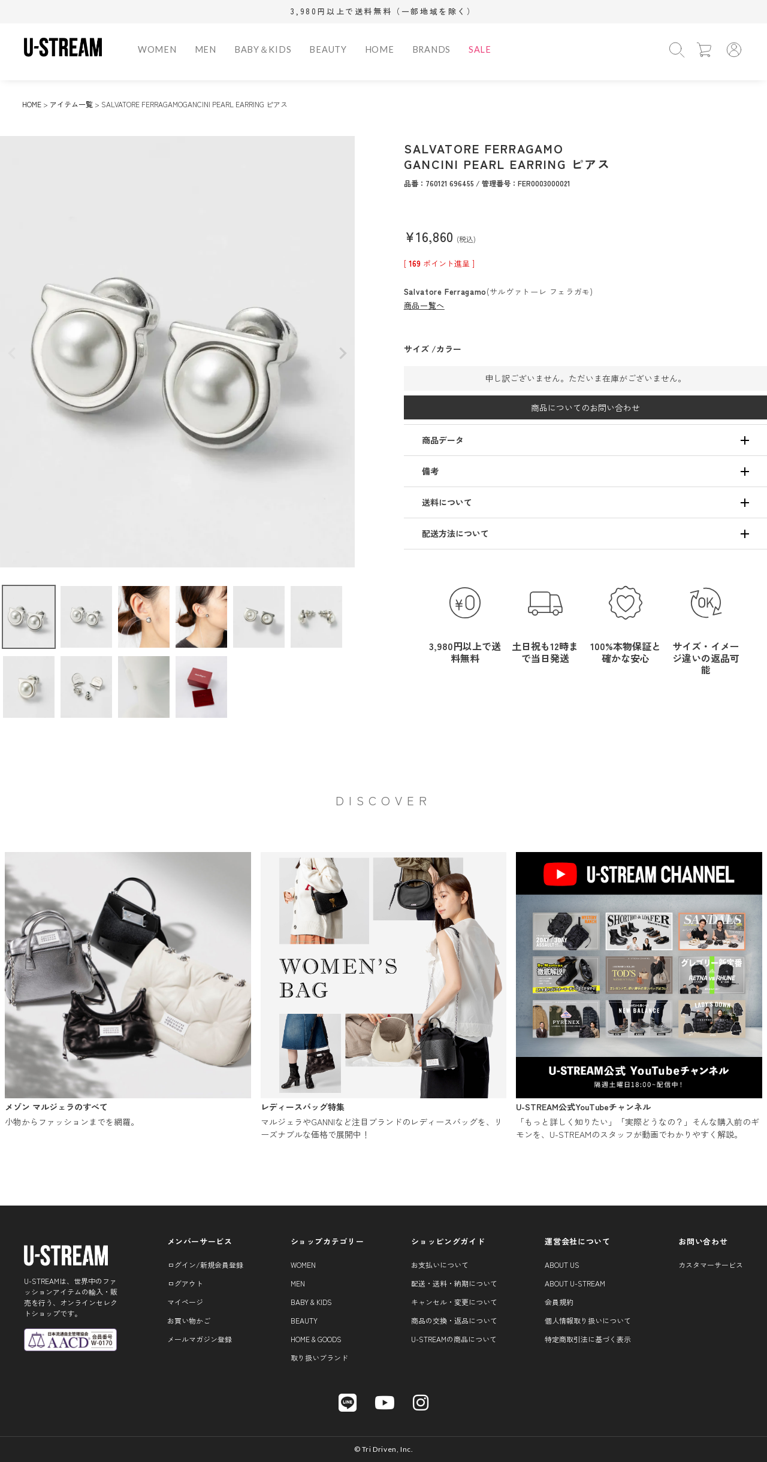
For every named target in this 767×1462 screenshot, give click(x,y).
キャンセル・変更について (454, 1302)
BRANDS (431, 49)
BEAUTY (327, 49)
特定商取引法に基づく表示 (588, 1339)
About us (562, 1264)
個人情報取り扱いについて (588, 1320)
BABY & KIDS (311, 1302)
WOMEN (157, 49)
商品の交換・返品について (454, 1320)
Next (343, 354)
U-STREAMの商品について (454, 1339)
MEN (205, 49)
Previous (12, 354)
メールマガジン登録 (199, 1339)
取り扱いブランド (319, 1357)
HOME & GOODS (316, 1339)
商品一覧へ (424, 305)
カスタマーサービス (710, 1264)
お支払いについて (440, 1264)
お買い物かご (188, 1320)
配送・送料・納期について (454, 1283)
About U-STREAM (575, 1283)
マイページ (185, 1302)
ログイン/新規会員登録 (205, 1264)
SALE (480, 49)
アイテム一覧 (71, 104)
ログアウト (185, 1283)
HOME (379, 49)
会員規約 (559, 1302)
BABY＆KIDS (263, 49)
